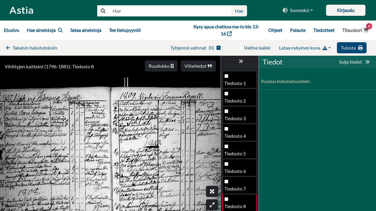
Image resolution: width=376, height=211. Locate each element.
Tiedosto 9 (235, 173)
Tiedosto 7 (235, 137)
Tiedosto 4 (235, 85)
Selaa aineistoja (85, 30)
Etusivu (11, 30)
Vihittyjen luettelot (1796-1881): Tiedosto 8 (49, 66)
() (195, 47)
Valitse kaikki (257, 47)
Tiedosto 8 (235, 155)
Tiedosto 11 (236, 208)
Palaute (298, 30)
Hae (239, 10)
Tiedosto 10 (236, 190)
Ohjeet (275, 30)
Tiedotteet (324, 30)
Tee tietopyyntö (125, 30)
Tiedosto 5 (235, 102)
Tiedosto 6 (235, 120)
